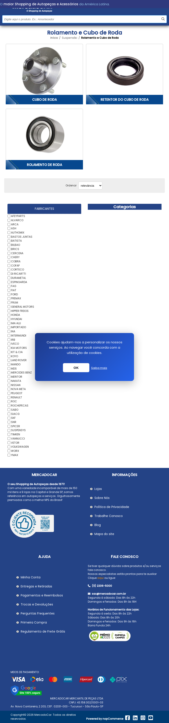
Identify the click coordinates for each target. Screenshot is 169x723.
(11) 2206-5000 (100, 586)
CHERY (15, 257)
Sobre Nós (102, 498)
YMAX (14, 455)
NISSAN (15, 385)
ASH (13, 228)
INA (13, 331)
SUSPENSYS (18, 430)
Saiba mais (99, 368)
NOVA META (18, 389)
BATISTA (16, 241)
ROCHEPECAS (19, 405)
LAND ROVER (19, 360)
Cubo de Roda (44, 99)
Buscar (163, 19)
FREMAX (16, 298)
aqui (100, 578)
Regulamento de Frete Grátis (43, 631)
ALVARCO (17, 220)
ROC (14, 401)
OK (76, 368)
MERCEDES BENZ (21, 372)
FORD (14, 294)
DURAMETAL (18, 278)
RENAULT (16, 397)
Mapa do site (104, 534)
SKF (13, 418)
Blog (97, 525)
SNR (13, 422)
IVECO (15, 344)
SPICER (15, 426)
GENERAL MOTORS (22, 307)
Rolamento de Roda (44, 164)
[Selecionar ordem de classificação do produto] (90, 185)
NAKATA (16, 381)
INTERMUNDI (18, 335)
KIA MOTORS (19, 348)
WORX (15, 451)
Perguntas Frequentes (38, 613)
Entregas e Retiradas (36, 586)
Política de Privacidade (111, 507)
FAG (13, 286)
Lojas (98, 489)
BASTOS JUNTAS (21, 236)
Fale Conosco (124, 556)
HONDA (15, 315)
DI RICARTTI (18, 274)
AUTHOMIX (17, 232)
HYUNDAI (16, 319)
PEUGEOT (16, 393)
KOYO (14, 356)
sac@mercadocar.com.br (107, 594)
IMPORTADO (18, 327)
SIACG (15, 414)
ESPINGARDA (19, 282)
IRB (13, 339)
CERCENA (17, 253)
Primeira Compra (34, 622)
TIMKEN (15, 434)
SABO (14, 410)
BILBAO (15, 245)
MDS (14, 368)
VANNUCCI (18, 438)
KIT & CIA (17, 352)
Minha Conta (30, 577)
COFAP (15, 265)
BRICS (15, 249)
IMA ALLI (16, 323)
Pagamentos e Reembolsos (42, 595)
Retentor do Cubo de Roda (125, 99)
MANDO (15, 364)
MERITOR (16, 377)
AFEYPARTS (18, 216)
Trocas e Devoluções (37, 604)
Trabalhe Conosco (108, 516)
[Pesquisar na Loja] (84, 19)
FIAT (13, 290)
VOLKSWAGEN (20, 447)
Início (54, 38)
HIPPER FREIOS (20, 311)
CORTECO (17, 269)
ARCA (14, 224)
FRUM (14, 302)
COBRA (15, 261)
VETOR (15, 442)
